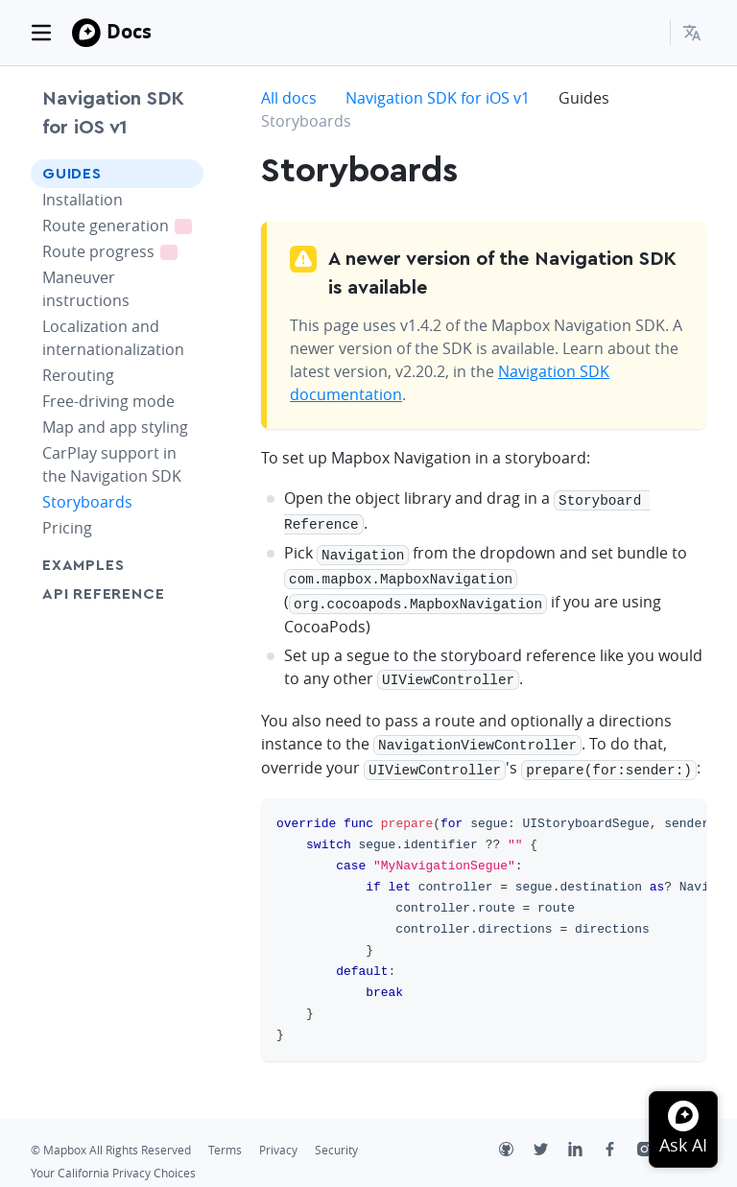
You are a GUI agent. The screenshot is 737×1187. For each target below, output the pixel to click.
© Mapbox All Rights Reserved (111, 1137)
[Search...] (646, 33)
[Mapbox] (86, 32)
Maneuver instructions (86, 289)
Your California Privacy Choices (113, 1160)
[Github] (516, 1139)
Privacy (278, 1137)
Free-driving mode (108, 401)
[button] (694, 32)
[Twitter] (551, 1139)
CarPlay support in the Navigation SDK (111, 464)
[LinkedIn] (585, 1139)
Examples (83, 565)
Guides (72, 173)
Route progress (122, 251)
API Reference (103, 594)
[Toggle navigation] (41, 32)
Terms (225, 1137)
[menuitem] (694, 32)
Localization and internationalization (113, 338)
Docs (129, 31)
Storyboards (87, 501)
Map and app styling (115, 427)
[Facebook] (620, 1139)
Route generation (122, 225)
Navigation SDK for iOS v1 (113, 113)
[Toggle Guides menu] (183, 173)
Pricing (67, 527)
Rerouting (78, 375)
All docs (289, 97)
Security (336, 1137)
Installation (82, 199)
